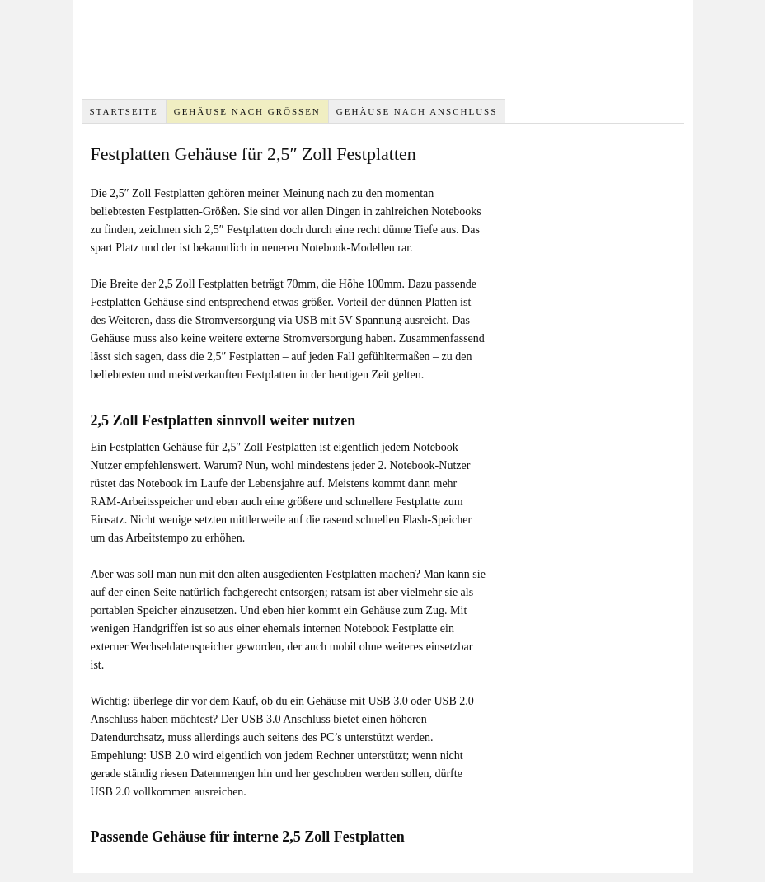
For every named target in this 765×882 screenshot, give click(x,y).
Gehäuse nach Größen (247, 111)
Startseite (123, 111)
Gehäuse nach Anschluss (417, 111)
